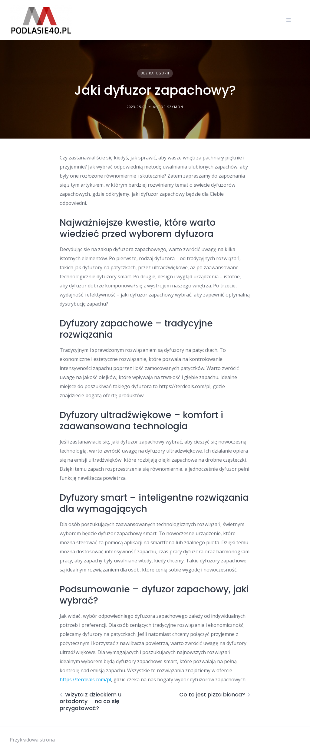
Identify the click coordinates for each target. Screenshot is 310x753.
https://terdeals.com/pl (85, 679)
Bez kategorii (155, 73)
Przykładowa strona (32, 739)
